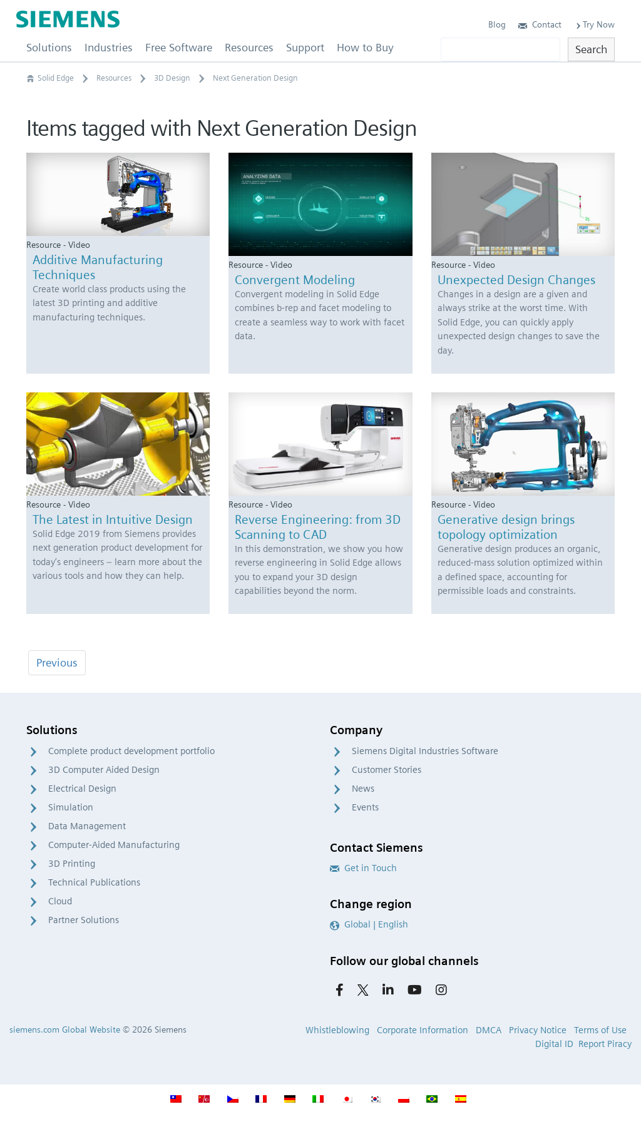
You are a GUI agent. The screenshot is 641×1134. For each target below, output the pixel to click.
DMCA (488, 1030)
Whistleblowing (337, 1030)
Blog (497, 24)
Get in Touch (363, 868)
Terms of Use (600, 1030)
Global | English (369, 924)
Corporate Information (422, 1030)
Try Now (594, 24)
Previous (57, 662)
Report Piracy (605, 1044)
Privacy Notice (538, 1030)
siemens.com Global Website (64, 1029)
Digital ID (554, 1044)
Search (591, 49)
